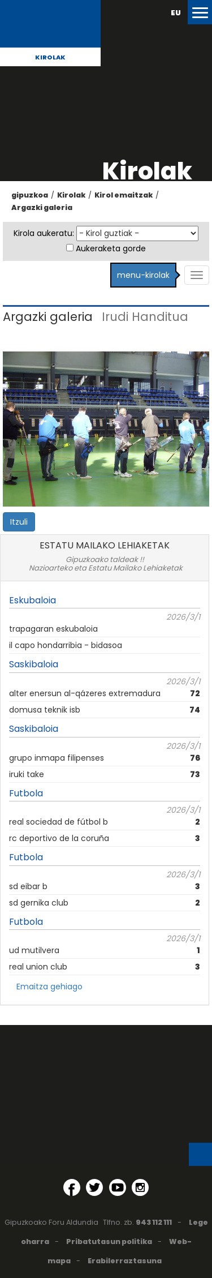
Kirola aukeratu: (44, 233)
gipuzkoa (29, 195)
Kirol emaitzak (123, 195)
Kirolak (50, 57)
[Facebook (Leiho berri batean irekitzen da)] (71, 1187)
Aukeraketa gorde (111, 248)
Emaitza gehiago (49, 986)
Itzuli (19, 522)
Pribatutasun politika (109, 1241)
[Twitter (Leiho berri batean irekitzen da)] (94, 1187)
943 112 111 (154, 1222)
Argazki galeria (41, 207)
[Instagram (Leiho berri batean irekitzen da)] (140, 1187)
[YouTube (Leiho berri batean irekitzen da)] (117, 1187)
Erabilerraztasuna (125, 1261)
